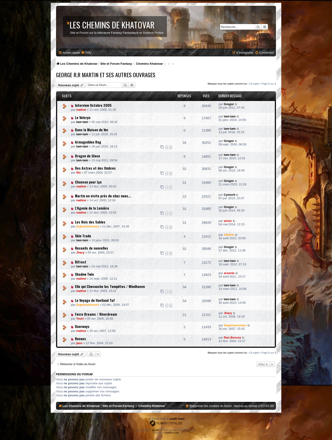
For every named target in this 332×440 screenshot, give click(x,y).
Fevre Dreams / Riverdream (96, 314)
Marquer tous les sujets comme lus (227, 83)
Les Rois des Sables (90, 222)
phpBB (155, 430)
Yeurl (80, 318)
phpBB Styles (176, 419)
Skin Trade (83, 235)
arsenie (229, 273)
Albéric (229, 234)
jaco (79, 343)
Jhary (80, 252)
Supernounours (87, 226)
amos (228, 221)
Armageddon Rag (88, 142)
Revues (80, 338)
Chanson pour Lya (88, 182)
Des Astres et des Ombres (95, 168)
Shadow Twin (84, 274)
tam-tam (82, 122)
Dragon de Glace (87, 156)
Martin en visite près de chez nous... (103, 196)
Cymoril (229, 194)
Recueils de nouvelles (91, 248)
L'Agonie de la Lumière (92, 208)
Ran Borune (232, 337)
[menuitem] (86, 52)
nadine (81, 109)
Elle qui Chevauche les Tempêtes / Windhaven (110, 286)
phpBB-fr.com (172, 432)
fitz (78, 172)
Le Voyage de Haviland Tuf (95, 300)
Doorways (82, 326)
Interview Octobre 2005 (93, 105)
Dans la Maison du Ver (91, 129)
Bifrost (80, 262)
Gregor (229, 104)
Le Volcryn (82, 117)
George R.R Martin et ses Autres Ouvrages (105, 74)
